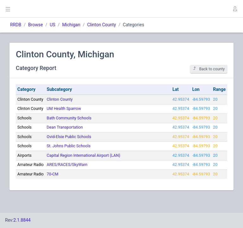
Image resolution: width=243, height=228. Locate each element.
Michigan (71, 24)
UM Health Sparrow (64, 108)
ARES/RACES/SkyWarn (67, 164)
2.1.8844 (22, 220)
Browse (35, 24)
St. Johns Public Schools (68, 145)
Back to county (209, 68)
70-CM (53, 174)
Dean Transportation (65, 127)
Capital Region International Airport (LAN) (83, 155)
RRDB (15, 24)
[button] (235, 9)
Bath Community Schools (69, 118)
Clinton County (101, 24)
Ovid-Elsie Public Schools (69, 136)
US (52, 24)
